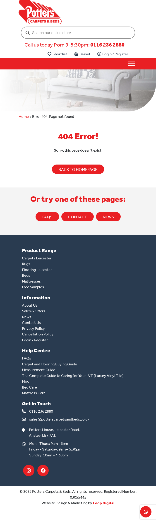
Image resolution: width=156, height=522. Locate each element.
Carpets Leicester (36, 258)
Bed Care (29, 387)
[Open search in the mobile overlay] (78, 32)
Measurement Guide (38, 369)
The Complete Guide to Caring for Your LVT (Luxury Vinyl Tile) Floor (72, 378)
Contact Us (31, 322)
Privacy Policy (33, 328)
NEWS (108, 216)
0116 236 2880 (107, 45)
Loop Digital (104, 503)
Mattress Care (34, 393)
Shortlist (57, 54)
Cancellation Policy (37, 334)
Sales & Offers (33, 311)
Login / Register (112, 54)
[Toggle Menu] (131, 64)
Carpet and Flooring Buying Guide (49, 364)
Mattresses (31, 281)
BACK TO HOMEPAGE (78, 169)
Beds (26, 275)
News (26, 317)
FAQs (47, 216)
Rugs (26, 263)
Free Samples (33, 287)
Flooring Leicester (37, 269)
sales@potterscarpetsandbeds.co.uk (59, 419)
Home (24, 116)
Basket (82, 54)
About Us (29, 305)
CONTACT (77, 216)
